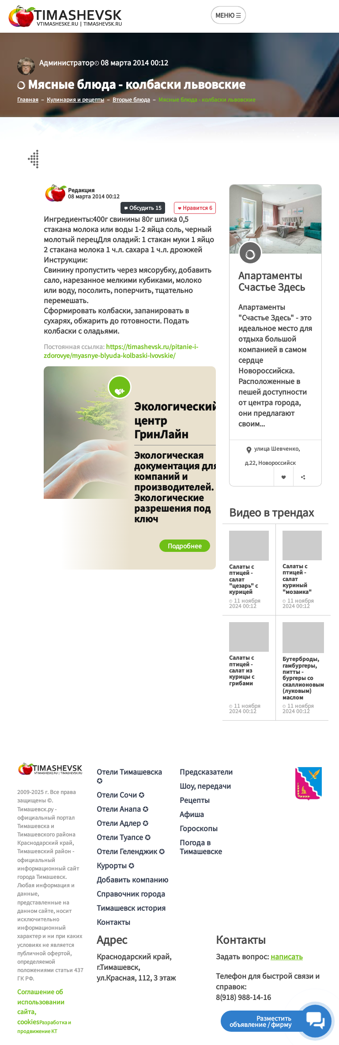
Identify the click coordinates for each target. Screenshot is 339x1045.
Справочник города (131, 893)
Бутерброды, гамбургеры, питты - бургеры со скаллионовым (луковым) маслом (303, 677)
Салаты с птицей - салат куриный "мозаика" (297, 578)
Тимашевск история (131, 907)
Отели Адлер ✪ (122, 822)
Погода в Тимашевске (201, 846)
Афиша (192, 813)
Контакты (113, 921)
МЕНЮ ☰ (228, 15)
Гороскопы (199, 828)
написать (287, 956)
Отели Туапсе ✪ (124, 836)
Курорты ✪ (115, 865)
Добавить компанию (132, 879)
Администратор (66, 62)
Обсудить (143, 207)
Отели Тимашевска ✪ (129, 776)
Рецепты (195, 799)
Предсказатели (206, 771)
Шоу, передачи (205, 785)
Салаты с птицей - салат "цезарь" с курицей (243, 579)
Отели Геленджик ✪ (131, 851)
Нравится (195, 207)
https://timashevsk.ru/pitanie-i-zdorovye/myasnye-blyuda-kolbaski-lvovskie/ (121, 351)
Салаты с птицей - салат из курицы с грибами (241, 670)
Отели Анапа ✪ (122, 808)
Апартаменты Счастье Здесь (271, 281)
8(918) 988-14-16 (243, 997)
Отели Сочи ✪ (120, 794)
